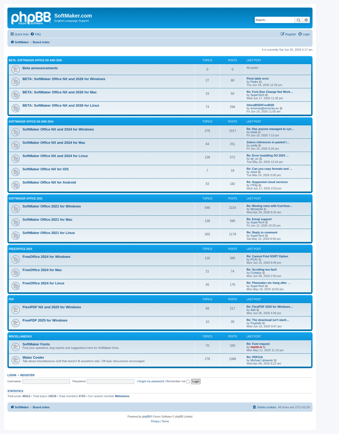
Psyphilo (256, 323)
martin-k (256, 347)
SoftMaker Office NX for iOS (46, 169)
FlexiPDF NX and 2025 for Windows (52, 307)
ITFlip (254, 185)
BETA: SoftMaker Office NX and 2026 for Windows (64, 79)
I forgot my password (150, 381)
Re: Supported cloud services (267, 182)
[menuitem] (35, 34)
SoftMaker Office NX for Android (49, 182)
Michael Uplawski (262, 360)
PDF (11, 299)
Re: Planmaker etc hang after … (269, 282)
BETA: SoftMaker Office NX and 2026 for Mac (60, 92)
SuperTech (258, 95)
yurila (254, 145)
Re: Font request (258, 343)
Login (11, 375)
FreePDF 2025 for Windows (45, 320)
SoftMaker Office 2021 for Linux (49, 233)
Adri (253, 309)
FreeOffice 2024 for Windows (46, 257)
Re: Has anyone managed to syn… (270, 129)
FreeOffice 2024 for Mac (42, 270)
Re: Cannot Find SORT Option (267, 256)
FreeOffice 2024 (20, 249)
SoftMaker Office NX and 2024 (31, 121)
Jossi (254, 171)
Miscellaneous (20, 336)
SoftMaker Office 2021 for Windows (52, 206)
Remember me (178, 381)
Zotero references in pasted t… (268, 142)
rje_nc (254, 158)
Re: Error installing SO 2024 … (268, 155)
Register (27, 375)
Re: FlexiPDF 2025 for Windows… (270, 306)
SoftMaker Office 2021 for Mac (47, 220)
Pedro (254, 81)
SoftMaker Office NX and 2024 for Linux (55, 156)
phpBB (146, 416)
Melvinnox (122, 396)
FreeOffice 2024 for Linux (43, 283)
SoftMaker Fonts (36, 344)
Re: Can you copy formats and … (269, 168)
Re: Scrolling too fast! (262, 269)
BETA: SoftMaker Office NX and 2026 (35, 60)
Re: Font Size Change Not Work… (270, 91)
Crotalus (256, 272)
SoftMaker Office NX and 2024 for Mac (54, 143)
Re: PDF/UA (255, 357)
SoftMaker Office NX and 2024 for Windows (58, 129)
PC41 (254, 259)
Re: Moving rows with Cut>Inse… (270, 205)
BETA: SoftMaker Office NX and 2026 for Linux (61, 105)
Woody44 (257, 209)
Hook (254, 132)
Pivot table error (258, 78)
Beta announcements (40, 68)
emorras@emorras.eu (265, 108)
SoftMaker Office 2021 (26, 198)
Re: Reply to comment (262, 232)
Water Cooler (33, 357)
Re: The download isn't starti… (268, 320)
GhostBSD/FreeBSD (260, 105)
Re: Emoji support (259, 219)
